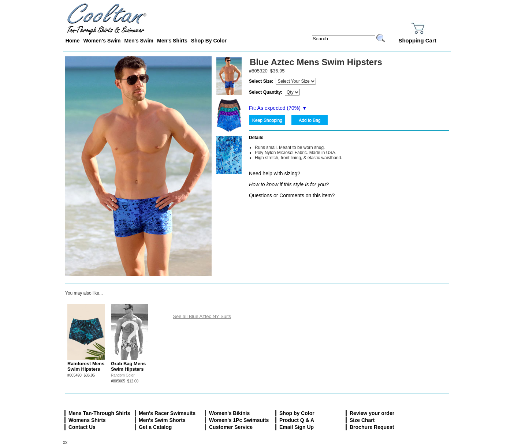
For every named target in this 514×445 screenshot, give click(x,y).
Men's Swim (138, 41)
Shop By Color (209, 41)
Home (73, 41)
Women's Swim (102, 41)
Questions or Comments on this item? (292, 195)
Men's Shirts (172, 41)
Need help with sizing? (274, 173)
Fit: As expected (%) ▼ (278, 108)
